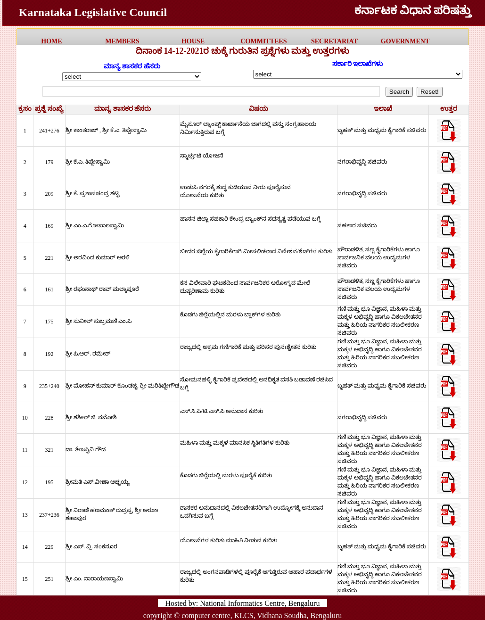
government (405, 41)
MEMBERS (122, 41)
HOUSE (193, 41)
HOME (51, 41)
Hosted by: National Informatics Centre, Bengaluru (242, 603)
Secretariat (334, 41)
